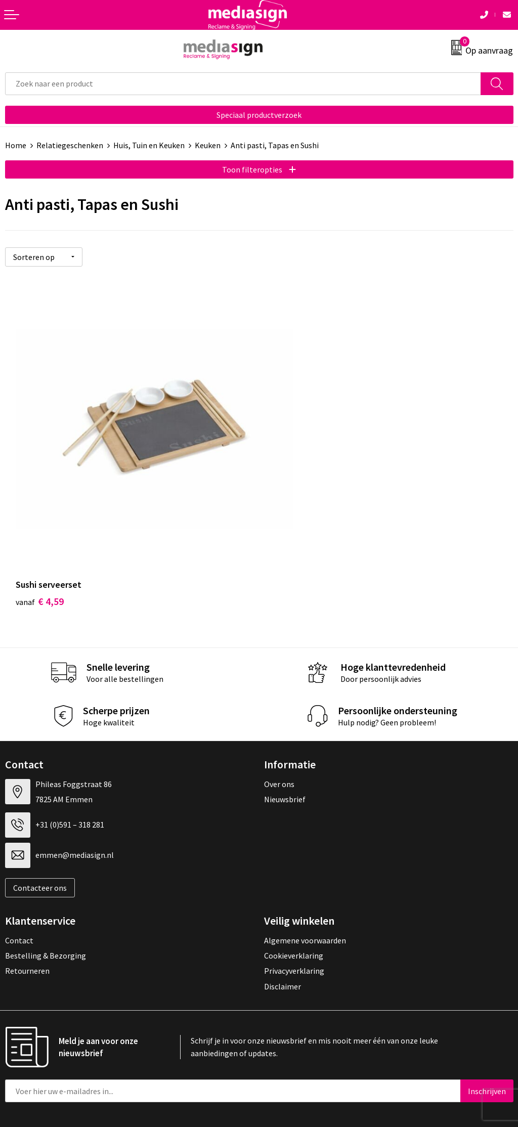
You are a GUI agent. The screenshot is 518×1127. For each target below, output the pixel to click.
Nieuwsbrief (285, 754)
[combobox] (243, 83)
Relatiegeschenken (69, 145)
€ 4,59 (40, 555)
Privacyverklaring (294, 925)
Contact (19, 894)
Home (15, 145)
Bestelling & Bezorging (45, 910)
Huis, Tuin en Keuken (149, 145)
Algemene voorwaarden (305, 894)
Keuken (208, 145)
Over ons (279, 738)
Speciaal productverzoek (259, 115)
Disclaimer (282, 941)
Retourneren (27, 925)
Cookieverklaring (293, 910)
